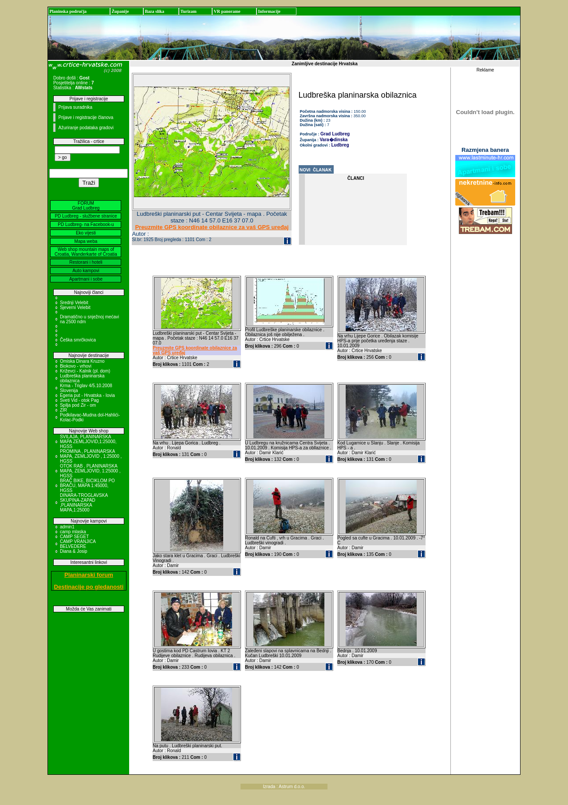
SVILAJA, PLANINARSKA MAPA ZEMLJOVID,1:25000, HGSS (88, 441)
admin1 (67, 526)
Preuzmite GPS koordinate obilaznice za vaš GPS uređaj (211, 227)
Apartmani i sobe (86, 279)
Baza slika (154, 11)
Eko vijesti (86, 232)
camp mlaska (73, 531)
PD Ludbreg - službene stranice (86, 216)
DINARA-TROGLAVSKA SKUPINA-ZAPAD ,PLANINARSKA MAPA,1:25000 (84, 502)
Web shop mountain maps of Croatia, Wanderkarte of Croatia (86, 252)
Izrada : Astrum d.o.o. (284, 786)
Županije (120, 11)
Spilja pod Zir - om (78, 405)
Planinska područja (68, 11)
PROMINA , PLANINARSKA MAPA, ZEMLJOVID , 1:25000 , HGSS (91, 456)
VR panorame (226, 11)
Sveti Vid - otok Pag (79, 400)
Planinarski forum (88, 574)
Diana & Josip (73, 551)
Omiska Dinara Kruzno (82, 361)
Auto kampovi (85, 270)
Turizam (188, 11)
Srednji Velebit (74, 302)
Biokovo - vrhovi (75, 366)
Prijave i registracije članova (85, 117)
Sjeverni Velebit (75, 307)
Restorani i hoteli (85, 262)
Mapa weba (86, 241)
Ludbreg (340, 145)
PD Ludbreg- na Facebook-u (86, 224)
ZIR (63, 410)
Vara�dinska (334, 139)
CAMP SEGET (74, 536)
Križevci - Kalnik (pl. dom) (85, 371)
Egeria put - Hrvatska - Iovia (87, 395)
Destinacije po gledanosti (89, 586)
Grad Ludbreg (335, 133)
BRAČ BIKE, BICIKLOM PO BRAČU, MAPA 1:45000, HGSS (87, 485)
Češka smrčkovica (78, 339)
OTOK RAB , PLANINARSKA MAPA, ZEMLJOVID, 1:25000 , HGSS (90, 471)
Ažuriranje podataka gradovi (86, 127)
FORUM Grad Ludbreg (86, 205)
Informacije (269, 11)
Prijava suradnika (75, 107)
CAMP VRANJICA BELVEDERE (77, 544)
